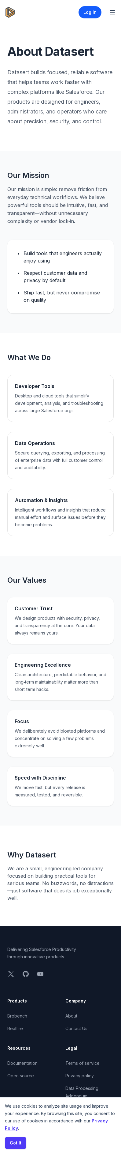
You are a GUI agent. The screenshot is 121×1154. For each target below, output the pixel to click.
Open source (20, 1075)
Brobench (17, 1015)
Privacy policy (79, 1075)
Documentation (22, 1063)
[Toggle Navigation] (112, 12)
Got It (15, 1142)
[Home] (10, 12)
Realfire (15, 1028)
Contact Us (76, 1028)
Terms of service (82, 1063)
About (71, 1015)
